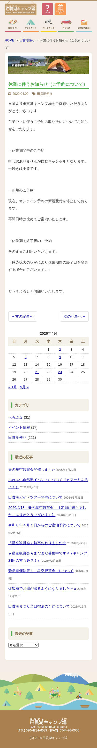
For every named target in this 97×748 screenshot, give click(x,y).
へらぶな (15, 417)
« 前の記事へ (22, 316)
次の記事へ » (74, 316)
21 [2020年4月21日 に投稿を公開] (37, 372)
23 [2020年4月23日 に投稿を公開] (60, 372)
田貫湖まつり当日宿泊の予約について (39, 606)
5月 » (24, 387)
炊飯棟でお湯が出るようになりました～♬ (42, 588)
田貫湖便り (17, 437)
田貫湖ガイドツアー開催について (35, 497)
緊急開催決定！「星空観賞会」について (40, 571)
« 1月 (12, 387)
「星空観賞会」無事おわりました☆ (37, 543)
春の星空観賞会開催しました (31, 469)
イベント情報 (19, 427)
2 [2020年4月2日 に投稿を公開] (60, 349)
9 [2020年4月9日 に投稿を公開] (60, 357)
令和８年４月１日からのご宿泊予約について (44, 525)
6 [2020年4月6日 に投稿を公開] (25, 357)
